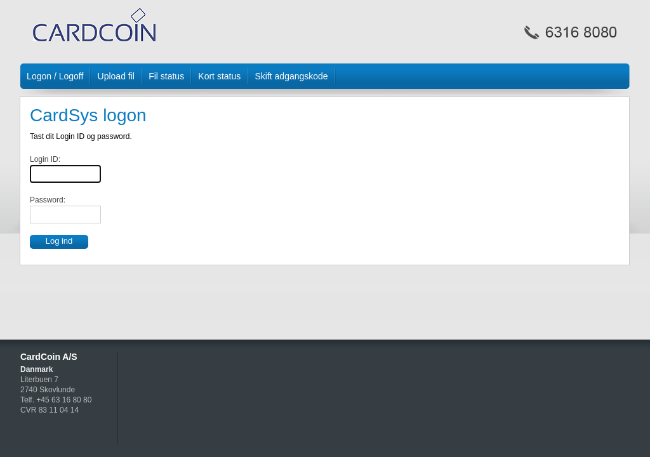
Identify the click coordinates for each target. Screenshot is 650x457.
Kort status (219, 76)
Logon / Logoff (55, 76)
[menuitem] (55, 76)
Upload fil (116, 76)
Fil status (166, 76)
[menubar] (325, 79)
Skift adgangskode (291, 76)
